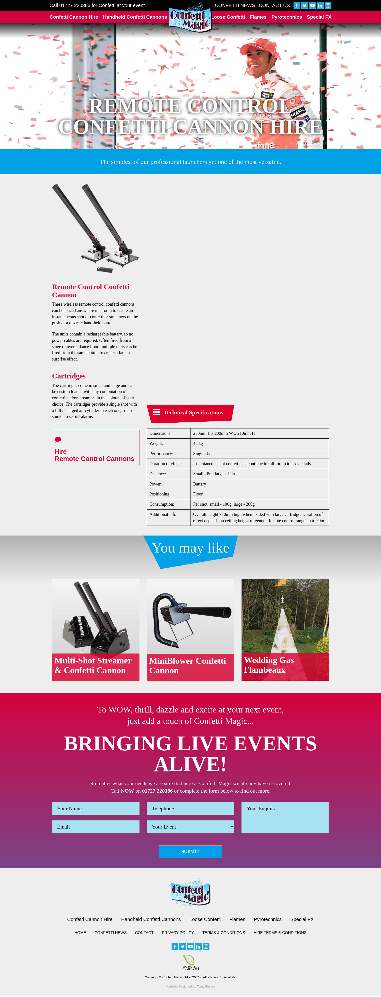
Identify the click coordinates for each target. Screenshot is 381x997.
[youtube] (312, 5)
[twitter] (304, 5)
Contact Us (274, 5)
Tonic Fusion (206, 987)
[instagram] (328, 5)
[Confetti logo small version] (190, 892)
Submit (190, 852)
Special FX (319, 17)
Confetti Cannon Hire (74, 17)
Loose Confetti (228, 17)
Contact (144, 933)
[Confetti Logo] (190, 18)
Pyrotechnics (286, 17)
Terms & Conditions (223, 933)
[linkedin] (320, 5)
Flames (258, 17)
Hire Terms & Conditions (279, 933)
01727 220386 (74, 5)
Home (80, 933)
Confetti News (235, 5)
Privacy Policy (178, 933)
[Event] (190, 826)
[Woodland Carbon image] (190, 963)
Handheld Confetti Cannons (135, 17)
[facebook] (297, 5)
